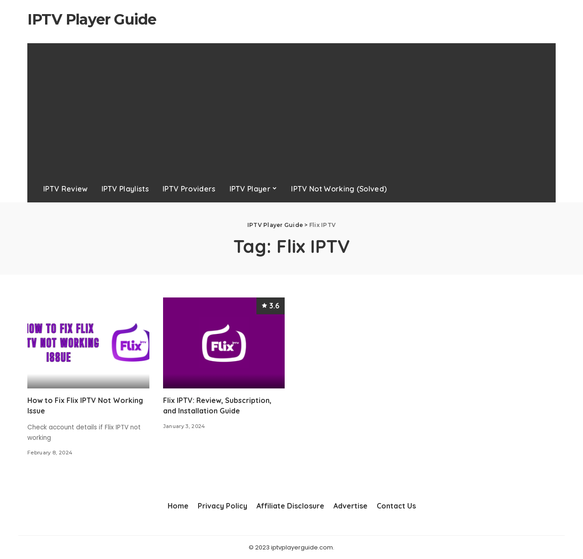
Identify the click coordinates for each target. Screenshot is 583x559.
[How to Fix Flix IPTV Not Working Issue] (88, 343)
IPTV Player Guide (91, 19)
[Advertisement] (291, 107)
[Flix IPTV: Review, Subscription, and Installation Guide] (224, 343)
